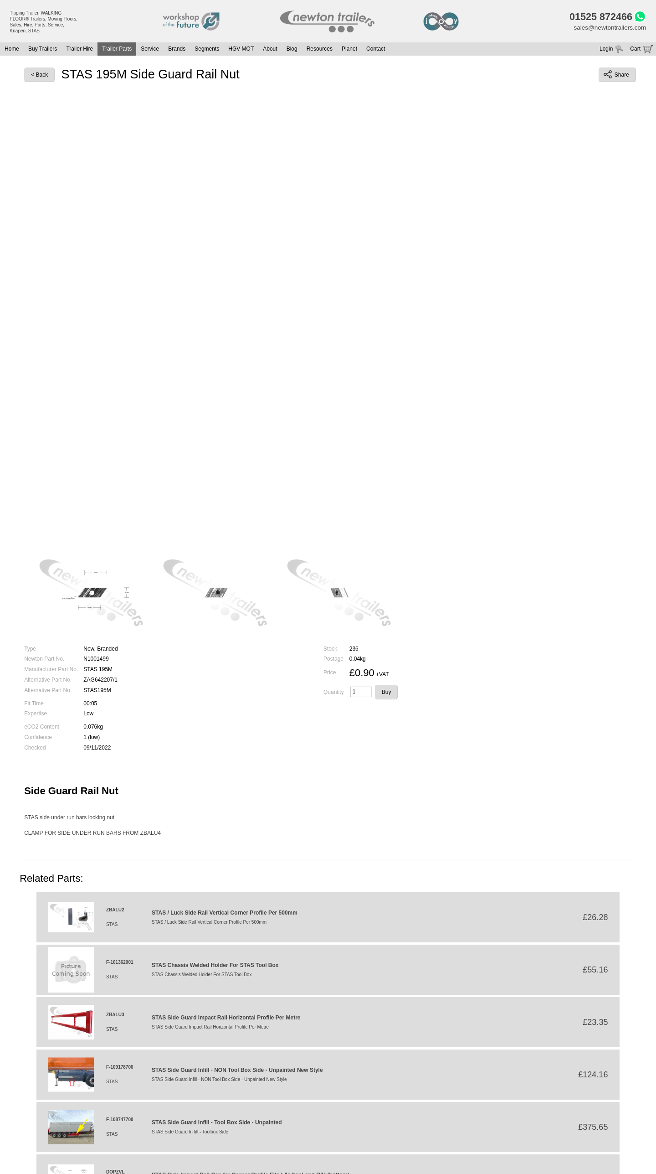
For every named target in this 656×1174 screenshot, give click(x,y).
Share (616, 76)
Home (12, 50)
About (270, 50)
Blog (292, 50)
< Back (39, 75)
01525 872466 (598, 17)
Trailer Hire (79, 50)
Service (150, 50)
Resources (320, 50)
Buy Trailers (42, 50)
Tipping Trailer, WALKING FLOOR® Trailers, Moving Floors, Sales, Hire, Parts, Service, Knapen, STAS (44, 21)
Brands (176, 50)
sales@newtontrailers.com (608, 28)
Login (606, 50)
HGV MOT (241, 50)
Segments (207, 50)
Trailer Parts (117, 50)
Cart (635, 50)
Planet (349, 50)
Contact (375, 50)
